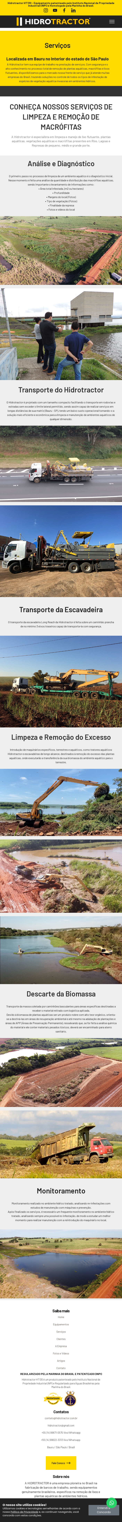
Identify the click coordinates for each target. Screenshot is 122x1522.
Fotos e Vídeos (61, 1353)
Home (61, 1317)
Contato (61, 1368)
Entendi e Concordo (104, 1510)
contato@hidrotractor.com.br (61, 1418)
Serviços (61, 1331)
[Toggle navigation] (112, 21)
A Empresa (61, 1346)
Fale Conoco (61, 1463)
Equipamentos (61, 1324)
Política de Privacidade (24, 1512)
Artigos (61, 1360)
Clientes (61, 1338)
